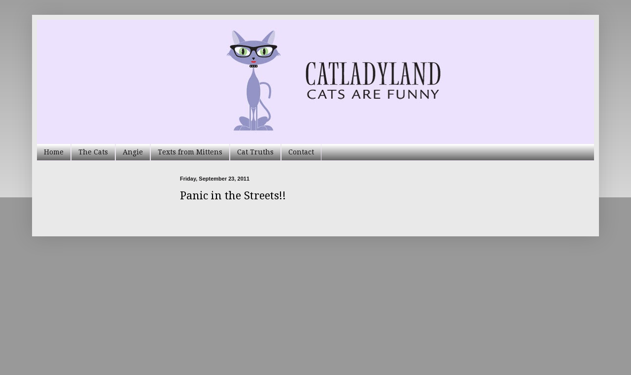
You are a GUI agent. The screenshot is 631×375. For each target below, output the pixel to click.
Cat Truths (255, 152)
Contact (301, 152)
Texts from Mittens (190, 152)
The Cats (93, 152)
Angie (133, 152)
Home (54, 152)
